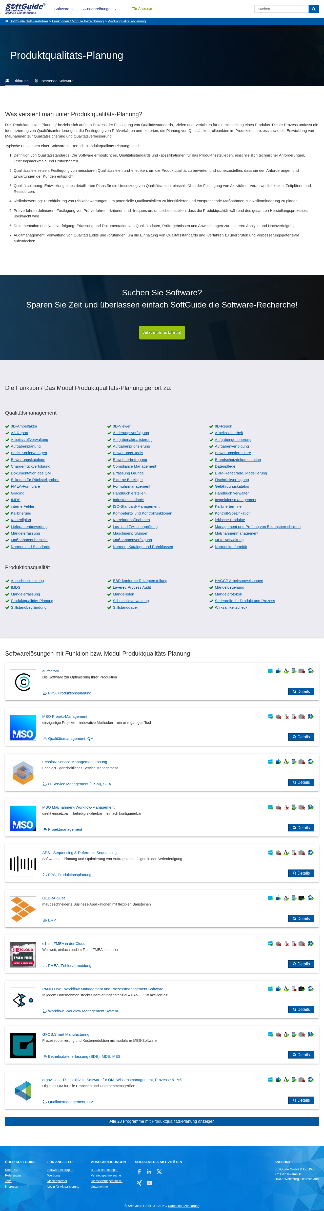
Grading (17, 493)
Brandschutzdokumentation (238, 460)
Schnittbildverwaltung (131, 601)
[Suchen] (314, 9)
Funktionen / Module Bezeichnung (78, 21)
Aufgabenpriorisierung (131, 446)
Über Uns (11, 1170)
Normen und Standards (30, 547)
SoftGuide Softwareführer (29, 21)
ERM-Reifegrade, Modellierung (241, 473)
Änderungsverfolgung (131, 433)
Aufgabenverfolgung (232, 446)
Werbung (53, 1176)
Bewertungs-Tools (128, 453)
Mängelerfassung (25, 533)
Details (303, 692)
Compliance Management (134, 466)
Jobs (8, 1181)
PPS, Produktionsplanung (69, 693)
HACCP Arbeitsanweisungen (239, 581)
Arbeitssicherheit (229, 433)
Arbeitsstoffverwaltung (29, 440)
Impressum (12, 1187)
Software (61, 9)
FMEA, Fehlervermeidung (69, 966)
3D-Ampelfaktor (24, 426)
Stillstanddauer (125, 607)
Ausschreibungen (98, 9)
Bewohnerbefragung (130, 460)
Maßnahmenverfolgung (132, 540)
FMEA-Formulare (25, 486)
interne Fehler (22, 506)
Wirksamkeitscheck (231, 607)
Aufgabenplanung (26, 446)
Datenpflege (225, 466)
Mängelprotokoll (228, 594)
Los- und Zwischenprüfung (135, 527)
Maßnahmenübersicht (29, 540)
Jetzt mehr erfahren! (162, 333)
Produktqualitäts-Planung (127, 21)
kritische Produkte (230, 520)
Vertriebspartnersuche (106, 1176)
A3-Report (19, 433)
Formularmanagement (131, 486)
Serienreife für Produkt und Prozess (245, 601)
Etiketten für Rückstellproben (35, 480)
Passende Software (56, 81)
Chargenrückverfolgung (30, 466)
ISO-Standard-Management (136, 506)
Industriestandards (128, 500)
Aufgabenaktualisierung (133, 440)
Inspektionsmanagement (235, 500)
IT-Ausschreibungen (104, 1170)
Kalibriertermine (228, 506)
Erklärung (20, 81)
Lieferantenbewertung (29, 527)
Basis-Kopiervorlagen (29, 453)
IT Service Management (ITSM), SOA (79, 784)
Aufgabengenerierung (233, 440)
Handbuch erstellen (129, 493)
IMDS (16, 500)
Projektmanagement (65, 829)
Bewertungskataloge (28, 460)
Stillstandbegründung (29, 607)
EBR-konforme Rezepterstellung (140, 581)
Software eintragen (60, 1170)
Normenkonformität (231, 547)
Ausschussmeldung (27, 581)
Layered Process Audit (132, 587)
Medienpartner (57, 1181)
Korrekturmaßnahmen (131, 520)
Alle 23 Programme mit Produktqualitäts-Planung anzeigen (161, 1121)
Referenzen (13, 1176)
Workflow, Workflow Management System (83, 1011)
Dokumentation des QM (31, 473)
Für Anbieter (142, 8)
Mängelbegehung (229, 587)
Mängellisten (123, 594)
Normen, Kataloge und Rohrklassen (143, 547)
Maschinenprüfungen (130, 533)
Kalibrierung (21, 513)
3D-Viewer (122, 426)
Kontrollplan (21, 520)
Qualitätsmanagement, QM (70, 739)
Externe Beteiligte (128, 480)
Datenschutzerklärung (183, 1206)
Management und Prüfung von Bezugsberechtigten (258, 527)
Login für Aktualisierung (63, 1187)
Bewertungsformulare (233, 453)
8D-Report (223, 426)
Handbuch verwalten (232, 493)
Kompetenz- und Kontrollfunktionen (142, 513)
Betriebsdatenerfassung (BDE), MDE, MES (84, 1056)
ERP (52, 920)
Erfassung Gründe (128, 473)
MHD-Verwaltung (229, 540)
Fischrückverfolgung (232, 480)
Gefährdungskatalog (232, 486)
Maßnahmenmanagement (236, 533)
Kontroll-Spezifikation (233, 513)
